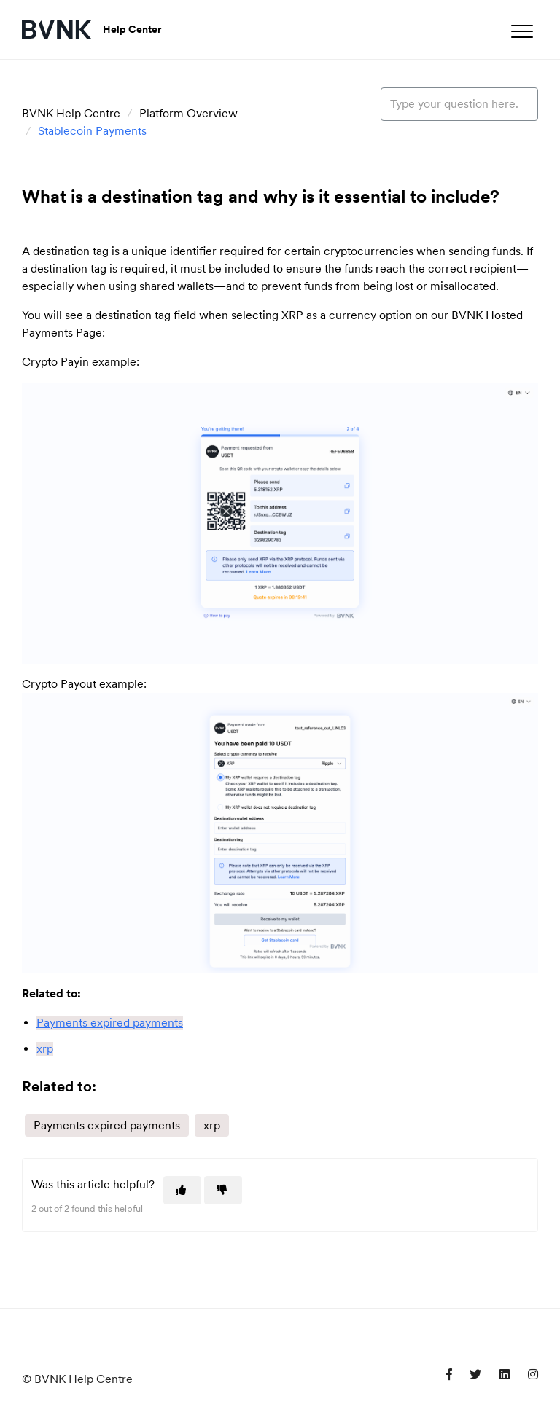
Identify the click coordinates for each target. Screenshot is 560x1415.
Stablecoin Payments (92, 131)
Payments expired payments (107, 1125)
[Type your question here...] (459, 104)
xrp (211, 1125)
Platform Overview (188, 113)
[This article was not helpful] (223, 1190)
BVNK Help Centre (71, 113)
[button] (521, 31)
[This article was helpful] (182, 1190)
